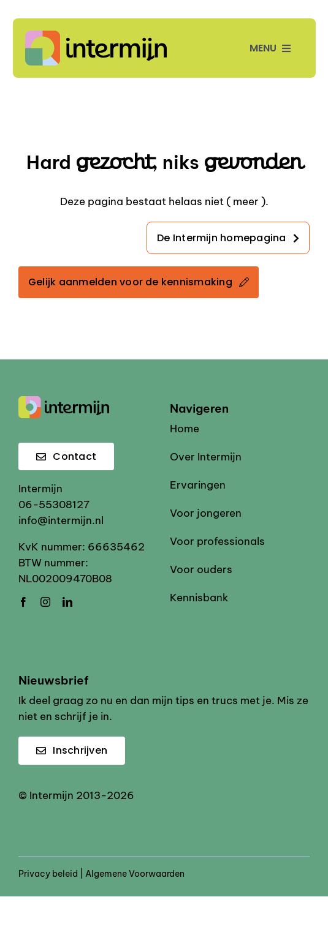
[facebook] (23, 602)
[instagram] (45, 602)
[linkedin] (67, 602)
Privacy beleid (48, 873)
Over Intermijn (206, 457)
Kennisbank (199, 597)
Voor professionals (217, 541)
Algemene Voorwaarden (135, 873)
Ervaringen (198, 485)
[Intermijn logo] (96, 35)
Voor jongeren (206, 513)
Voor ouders (201, 569)
